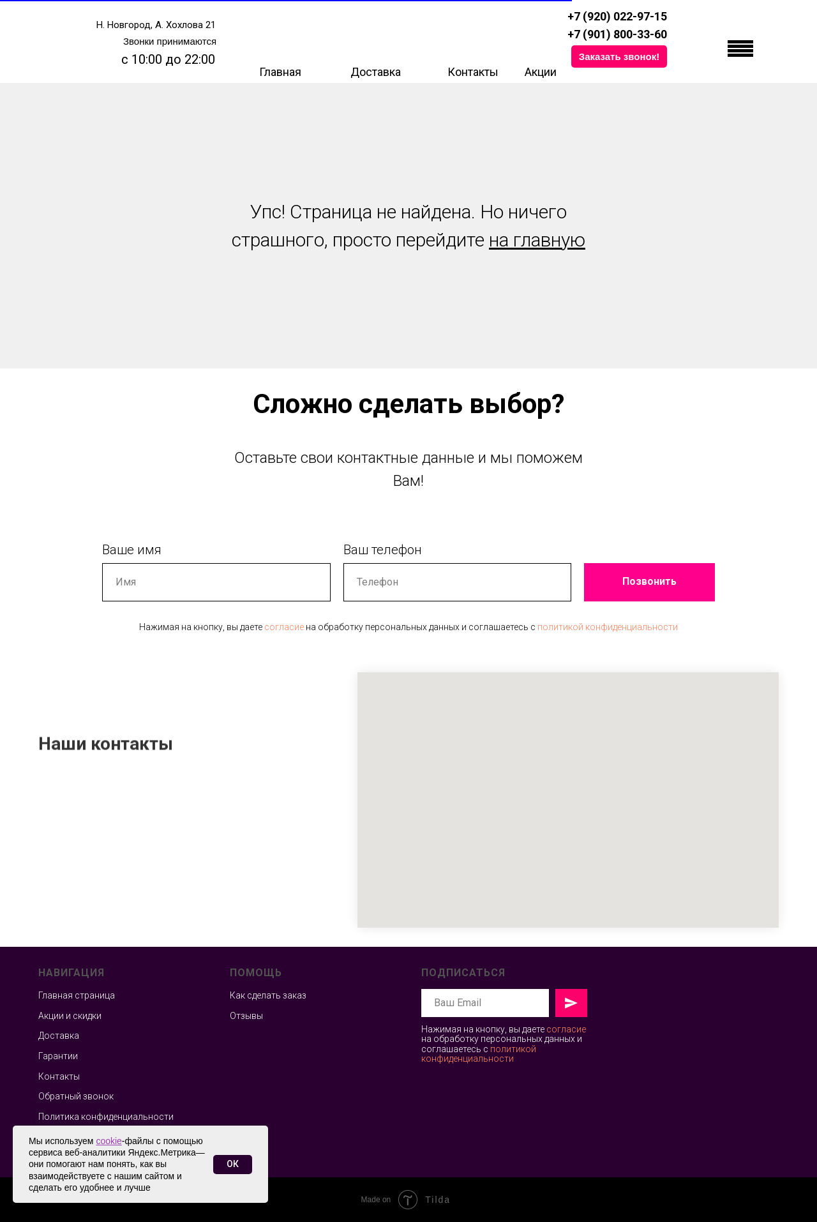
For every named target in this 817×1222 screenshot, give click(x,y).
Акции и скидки (69, 1016)
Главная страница (76, 995)
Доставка (375, 72)
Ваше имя (131, 549)
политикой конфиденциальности (607, 627)
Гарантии (58, 1056)
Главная (280, 72)
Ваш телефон (382, 549)
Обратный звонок (76, 1096)
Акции (541, 72)
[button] (619, 56)
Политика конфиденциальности (106, 1117)
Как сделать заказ (268, 995)
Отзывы (246, 1016)
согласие (284, 627)
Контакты (472, 72)
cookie (108, 1141)
